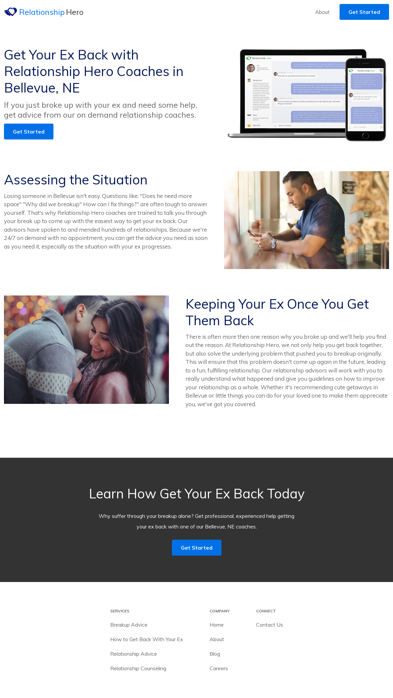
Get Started (364, 12)
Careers (219, 668)
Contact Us (269, 624)
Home (217, 624)
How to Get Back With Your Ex (146, 639)
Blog (215, 653)
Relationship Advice (133, 653)
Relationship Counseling (138, 668)
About (322, 12)
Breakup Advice (128, 624)
